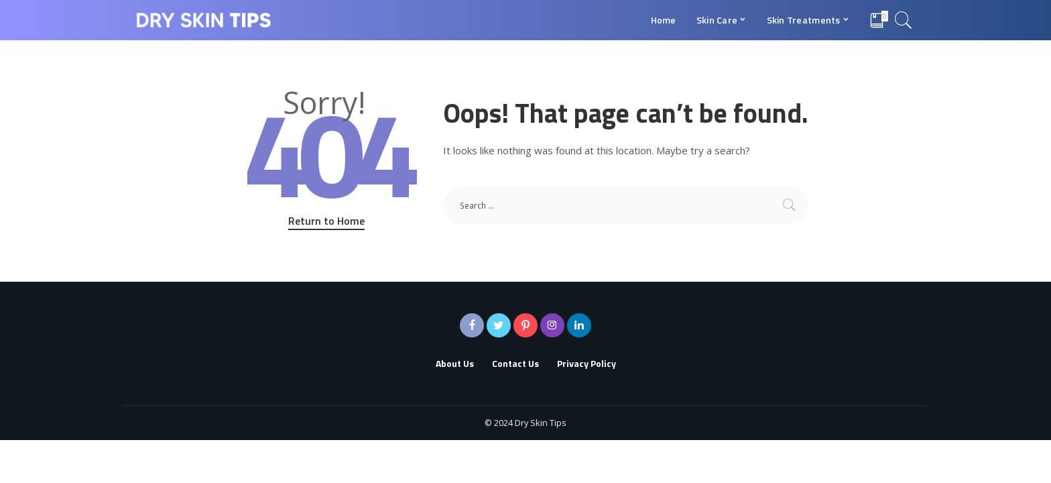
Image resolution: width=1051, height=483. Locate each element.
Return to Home (326, 221)
